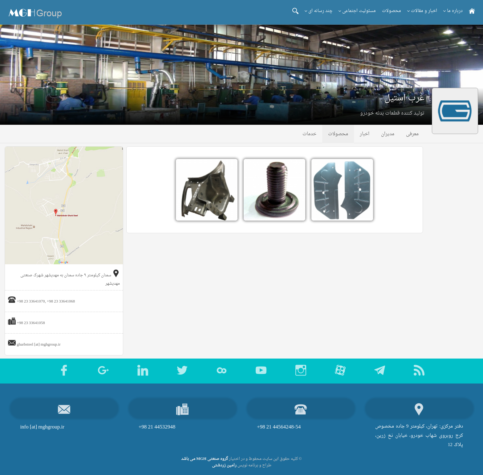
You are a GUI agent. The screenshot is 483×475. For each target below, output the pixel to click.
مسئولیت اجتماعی (357, 11)
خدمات (309, 134)
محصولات (391, 11)
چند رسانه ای (318, 11)
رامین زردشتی (224, 465)
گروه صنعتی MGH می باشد (204, 459)
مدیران (387, 134)
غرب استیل (404, 98)
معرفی (412, 134)
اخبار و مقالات (422, 11)
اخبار (364, 134)
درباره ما (453, 11)
